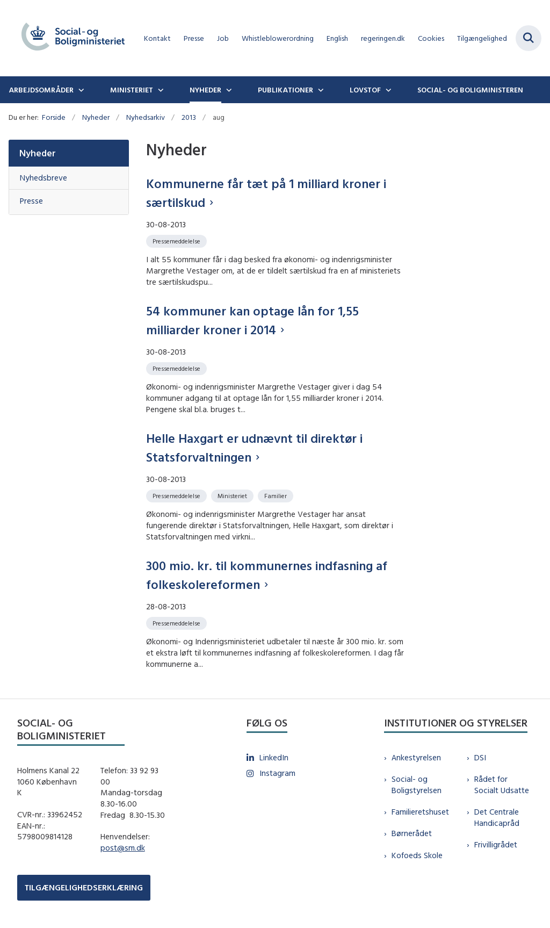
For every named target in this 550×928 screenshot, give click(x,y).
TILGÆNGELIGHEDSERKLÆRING (84, 887)
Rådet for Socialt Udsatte (501, 784)
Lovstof (365, 90)
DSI (480, 757)
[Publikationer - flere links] (319, 89)
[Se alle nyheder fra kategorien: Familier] (276, 495)
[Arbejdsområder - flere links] (80, 89)
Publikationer (285, 90)
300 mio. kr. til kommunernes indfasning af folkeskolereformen (266, 574)
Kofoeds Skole (417, 855)
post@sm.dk (122, 848)
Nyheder (205, 90)
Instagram (277, 773)
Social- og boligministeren (470, 90)
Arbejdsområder (41, 90)
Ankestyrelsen (416, 757)
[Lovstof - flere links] (387, 89)
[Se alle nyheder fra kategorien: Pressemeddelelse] (177, 240)
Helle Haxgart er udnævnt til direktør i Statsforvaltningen (254, 447)
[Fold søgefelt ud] (528, 38)
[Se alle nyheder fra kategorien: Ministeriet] (233, 495)
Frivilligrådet (495, 844)
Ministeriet (131, 90)
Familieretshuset (420, 812)
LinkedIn (273, 757)
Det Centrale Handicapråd (496, 817)
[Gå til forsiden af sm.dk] (69, 38)
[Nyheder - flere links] (227, 89)
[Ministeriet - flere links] (159, 89)
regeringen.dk (383, 38)
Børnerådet (412, 833)
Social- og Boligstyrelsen (417, 784)
